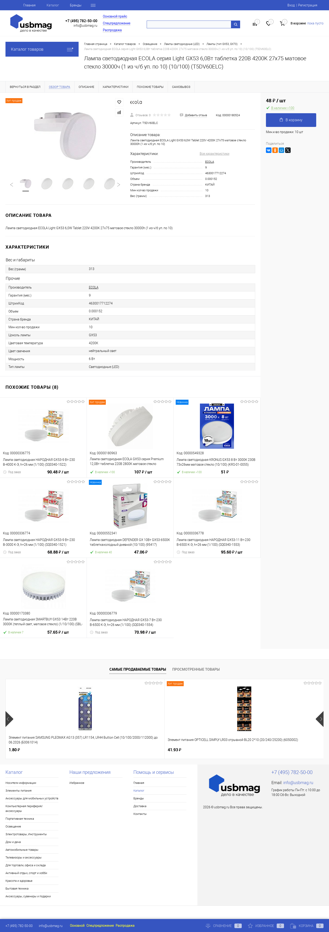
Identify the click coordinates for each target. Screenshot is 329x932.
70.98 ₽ (145, 635)
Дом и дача (13, 842)
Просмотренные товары (196, 669)
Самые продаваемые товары (137, 669)
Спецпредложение (116, 23)
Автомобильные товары (21, 849)
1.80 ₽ (14, 749)
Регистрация (307, 5)
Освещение (13, 826)
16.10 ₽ (258, 749)
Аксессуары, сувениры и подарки (28, 896)
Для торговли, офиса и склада (25, 865)
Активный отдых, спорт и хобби (26, 873)
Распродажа (112, 30)
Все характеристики (214, 153)
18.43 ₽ (178, 749)
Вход (291, 5)
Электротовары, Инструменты (26, 834)
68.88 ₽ (58, 555)
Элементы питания (18, 790)
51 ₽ (225, 475)
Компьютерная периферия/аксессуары (24, 808)
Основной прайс (115, 16)
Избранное (76, 783)
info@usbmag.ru (85, 25)
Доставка (139, 806)
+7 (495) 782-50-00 (81, 20)
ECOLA (209, 161)
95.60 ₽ (231, 555)
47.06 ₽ (141, 555)
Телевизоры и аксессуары (23, 857)
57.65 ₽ (58, 635)
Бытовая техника (17, 888)
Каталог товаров (42, 49)
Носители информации (20, 783)
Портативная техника (19, 818)
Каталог (53, 5)
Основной (77, 925)
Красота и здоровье (18, 880)
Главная (29, 5)
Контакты (140, 814)
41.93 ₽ (95, 749)
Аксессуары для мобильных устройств (31, 798)
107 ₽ (143, 475)
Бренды (76, 5)
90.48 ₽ (58, 475)
